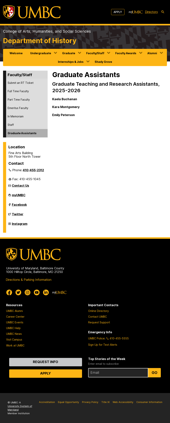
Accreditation (47, 402)
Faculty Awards (125, 53)
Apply (118, 12)
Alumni (152, 53)
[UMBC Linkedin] (46, 292)
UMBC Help (13, 328)
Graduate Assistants (22, 133)
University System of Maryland (20, 408)
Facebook (19, 206)
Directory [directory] (151, 12)
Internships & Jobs (71, 61)
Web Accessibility (123, 402)
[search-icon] (163, 12)
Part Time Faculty (19, 99)
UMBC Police (96, 338)
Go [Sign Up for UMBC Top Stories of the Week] (154, 372)
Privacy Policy (90, 402)
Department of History (39, 41)
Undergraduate (40, 53)
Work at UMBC (15, 345)
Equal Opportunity (68, 402)
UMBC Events (14, 322)
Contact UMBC (97, 316)
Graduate (68, 53)
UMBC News (14, 333)
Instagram (19, 225)
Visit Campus (14, 339)
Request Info (45, 362)
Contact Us (20, 185)
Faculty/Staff (95, 53)
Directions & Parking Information (28, 280)
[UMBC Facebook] (9, 292)
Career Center (15, 316)
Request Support (99, 322)
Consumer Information (149, 402)
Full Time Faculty (18, 91)
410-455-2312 (33, 170)
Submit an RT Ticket (20, 82)
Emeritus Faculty (18, 108)
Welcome (16, 53)
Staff (11, 124)
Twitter (17, 216)
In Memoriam (16, 116)
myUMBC (18, 196)
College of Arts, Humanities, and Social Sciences (47, 31)
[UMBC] (31, 12)
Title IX (105, 402)
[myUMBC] (136, 12)
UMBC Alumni (14, 310)
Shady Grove (103, 61)
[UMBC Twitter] (18, 292)
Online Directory (98, 310)
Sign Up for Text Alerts (102, 344)
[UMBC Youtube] (37, 292)
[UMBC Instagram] (27, 292)
